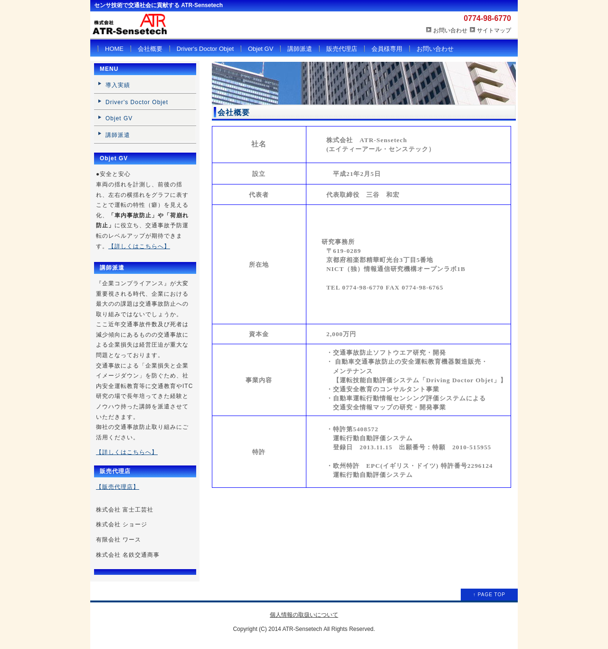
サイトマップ (494, 30)
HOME (114, 48)
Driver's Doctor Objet (205, 48)
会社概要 (150, 48)
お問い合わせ (450, 30)
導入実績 (117, 85)
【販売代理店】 (117, 487)
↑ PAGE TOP (489, 594)
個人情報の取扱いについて (304, 614)
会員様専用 (386, 48)
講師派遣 (299, 48)
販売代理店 (341, 48)
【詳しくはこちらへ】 (139, 246)
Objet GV (260, 48)
